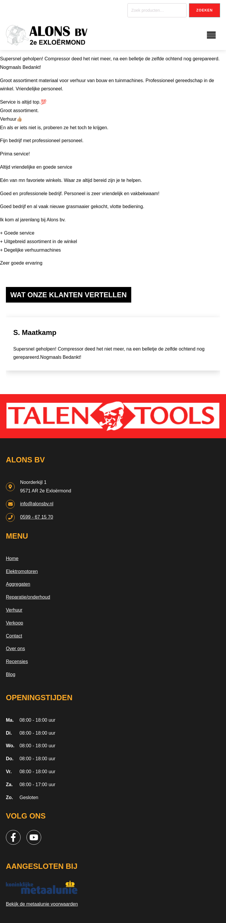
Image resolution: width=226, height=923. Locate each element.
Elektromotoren (22, 571)
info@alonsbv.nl (36, 503)
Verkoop (14, 622)
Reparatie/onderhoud (28, 597)
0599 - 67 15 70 (36, 516)
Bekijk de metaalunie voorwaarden (42, 904)
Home (12, 558)
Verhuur (14, 609)
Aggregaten (18, 584)
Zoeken (204, 10)
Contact (14, 635)
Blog (10, 674)
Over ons (15, 648)
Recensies (17, 661)
